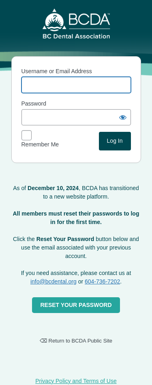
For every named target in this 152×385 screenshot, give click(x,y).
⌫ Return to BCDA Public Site (76, 341)
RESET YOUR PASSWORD (75, 305)
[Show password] (123, 117)
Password (33, 103)
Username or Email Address (56, 71)
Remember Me (40, 144)
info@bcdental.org (53, 281)
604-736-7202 (102, 281)
